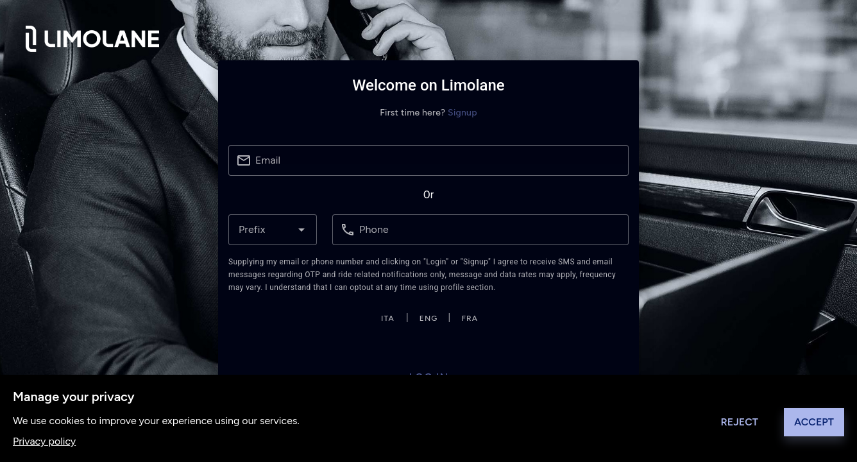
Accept (814, 422)
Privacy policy (44, 441)
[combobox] (272, 229)
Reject (739, 422)
